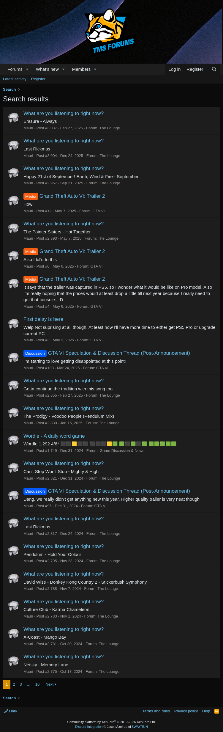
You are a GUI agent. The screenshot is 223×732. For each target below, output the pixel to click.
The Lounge (109, 128)
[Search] (214, 69)
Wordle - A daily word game (54, 436)
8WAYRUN (140, 726)
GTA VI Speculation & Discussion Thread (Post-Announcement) (106, 353)
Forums (15, 69)
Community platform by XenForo (111, 722)
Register (38, 79)
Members (81, 69)
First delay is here (43, 319)
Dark (10, 711)
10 (37, 684)
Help (206, 711)
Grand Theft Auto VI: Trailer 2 (64, 196)
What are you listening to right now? (63, 113)
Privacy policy (186, 711)
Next (49, 684)
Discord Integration (88, 726)
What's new (47, 69)
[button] (27, 69)
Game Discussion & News (122, 450)
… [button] (29, 684)
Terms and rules (156, 711)
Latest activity (14, 79)
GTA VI (99, 211)
